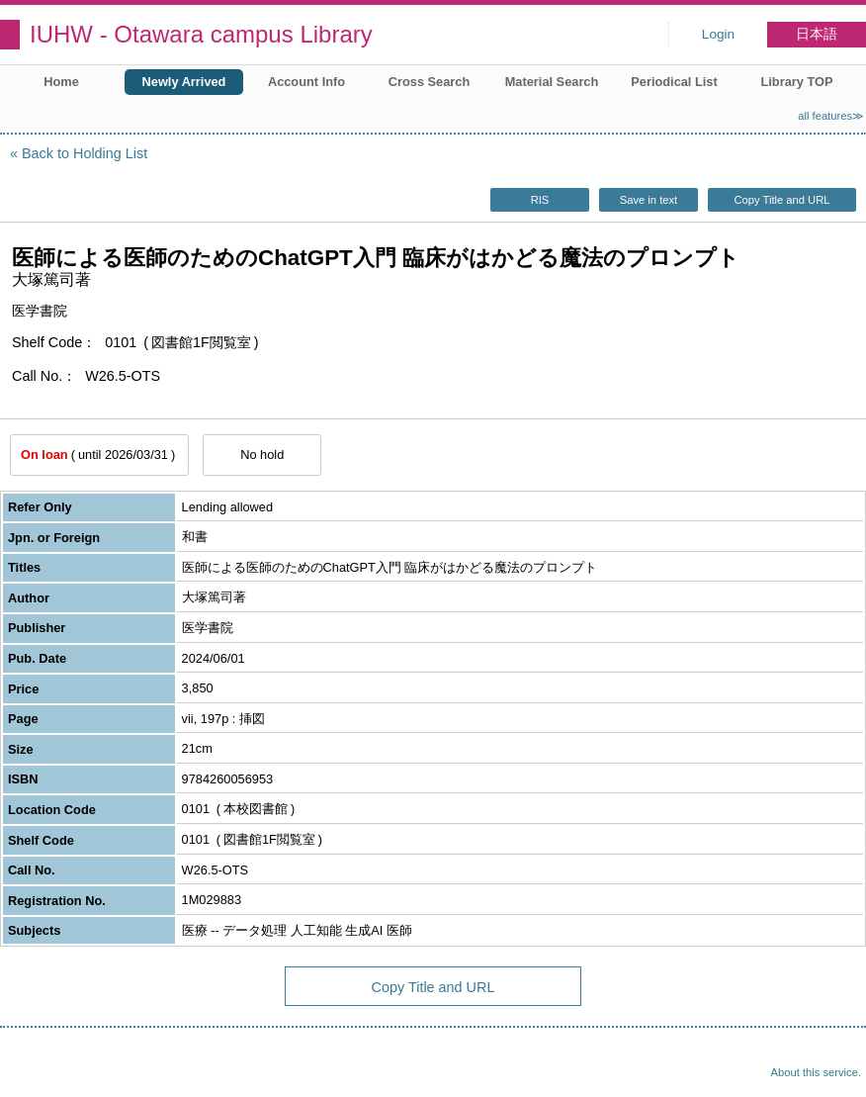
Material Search (552, 81)
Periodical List (674, 81)
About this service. (816, 1072)
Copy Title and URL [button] (781, 200)
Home (61, 81)
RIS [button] (540, 200)
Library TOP (796, 81)
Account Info (306, 81)
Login (718, 34)
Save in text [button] (648, 200)
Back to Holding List (84, 153)
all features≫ (831, 116)
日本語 (816, 34)
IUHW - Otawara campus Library (201, 34)
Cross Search (430, 81)
